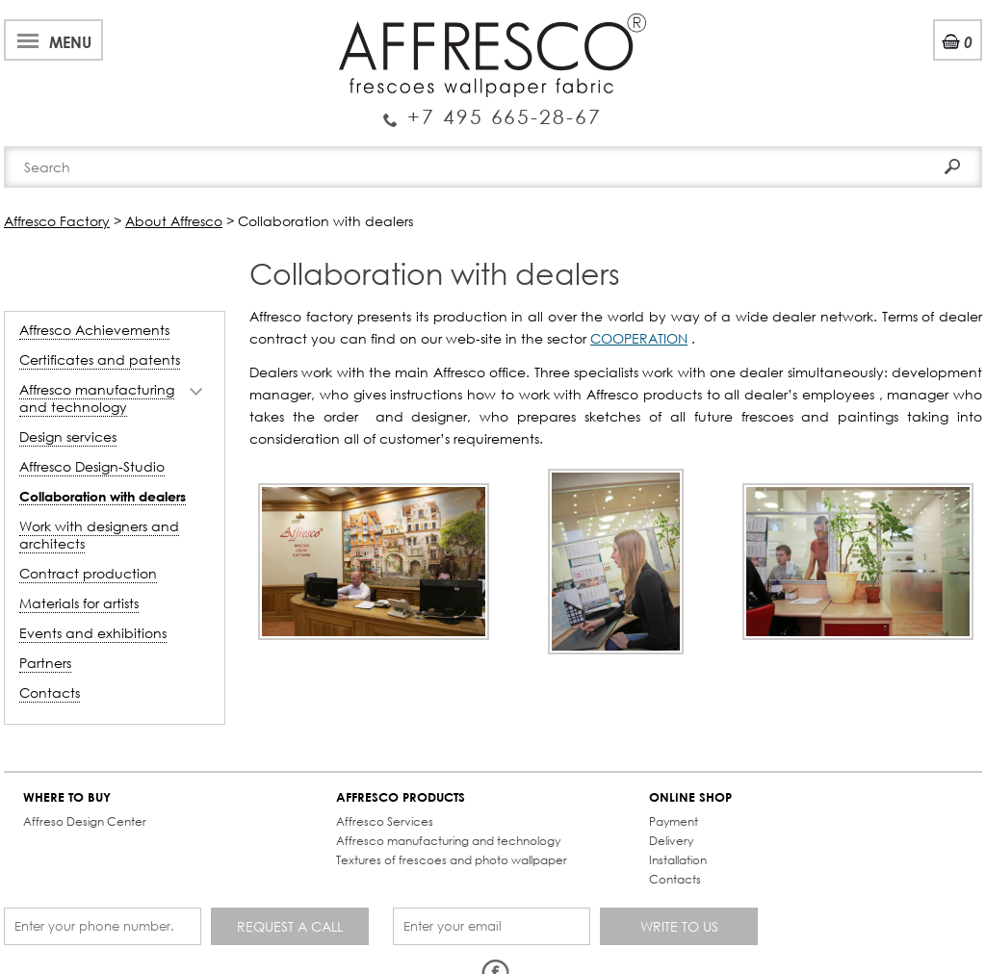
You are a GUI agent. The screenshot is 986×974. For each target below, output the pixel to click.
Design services (68, 436)
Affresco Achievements (94, 329)
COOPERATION (639, 338)
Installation (678, 860)
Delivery (671, 841)
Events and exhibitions (93, 633)
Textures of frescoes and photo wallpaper (451, 860)
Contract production (88, 573)
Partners (45, 663)
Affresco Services (384, 821)
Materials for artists (79, 603)
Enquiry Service (492, 108)
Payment (673, 821)
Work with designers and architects (99, 534)
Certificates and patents (99, 359)
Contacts (49, 692)
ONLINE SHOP (690, 797)
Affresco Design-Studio (92, 466)
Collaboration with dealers (102, 496)
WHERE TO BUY (67, 797)
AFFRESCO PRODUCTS (400, 797)
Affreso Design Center (84, 821)
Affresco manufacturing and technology (96, 398)
